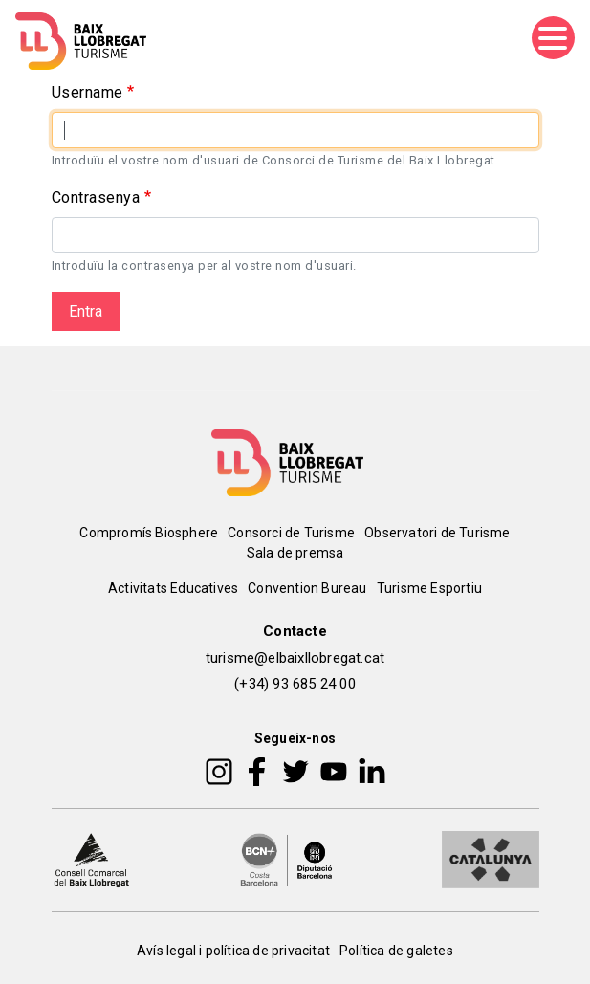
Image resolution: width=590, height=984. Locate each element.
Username (87, 92)
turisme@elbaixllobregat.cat (295, 658)
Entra (85, 311)
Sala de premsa (295, 552)
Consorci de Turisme (291, 532)
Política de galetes (396, 950)
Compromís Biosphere (148, 532)
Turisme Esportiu (429, 588)
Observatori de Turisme (437, 532)
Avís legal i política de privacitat (233, 950)
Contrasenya (96, 197)
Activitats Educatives (173, 588)
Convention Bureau (307, 588)
